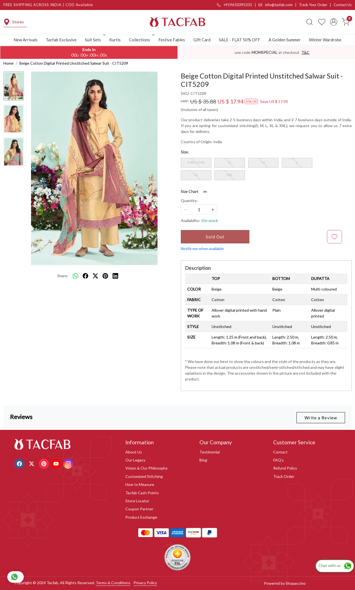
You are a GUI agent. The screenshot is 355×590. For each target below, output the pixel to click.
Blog (203, 460)
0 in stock (209, 220)
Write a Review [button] (321, 417)
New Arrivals (25, 39)
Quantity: (189, 200)
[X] (32, 463)
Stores (13, 22)
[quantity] (199, 209)
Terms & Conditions (113, 582)
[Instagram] (69, 463)
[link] (309, 22)
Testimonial (209, 452)
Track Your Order (313, 4)
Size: (185, 152)
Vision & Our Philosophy (146, 468)
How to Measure (139, 484)
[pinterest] (105, 275)
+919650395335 (234, 4)
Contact (280, 452)
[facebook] (85, 275)
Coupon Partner (139, 508)
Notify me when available (202, 248)
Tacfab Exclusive (61, 39)
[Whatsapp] (75, 275)
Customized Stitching (144, 476)
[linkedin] (115, 275)
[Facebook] (20, 463)
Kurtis (115, 39)
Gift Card (202, 39)
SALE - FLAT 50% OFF (239, 39)
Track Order (283, 476)
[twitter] (95, 275)
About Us (133, 452)
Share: (62, 275)
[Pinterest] (44, 463)
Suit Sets (94, 39)
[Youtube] (56, 463)
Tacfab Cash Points (142, 492)
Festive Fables (171, 39)
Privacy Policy (145, 582)
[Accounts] (333, 22)
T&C (305, 52)
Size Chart (196, 191)
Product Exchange (141, 517)
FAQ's (278, 460)
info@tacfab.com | (278, 4)
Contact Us (343, 4)
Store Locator (137, 500)
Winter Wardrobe (325, 39)
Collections (141, 39)
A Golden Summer (284, 39)
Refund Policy (285, 468)
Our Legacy (135, 460)
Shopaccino (296, 583)
